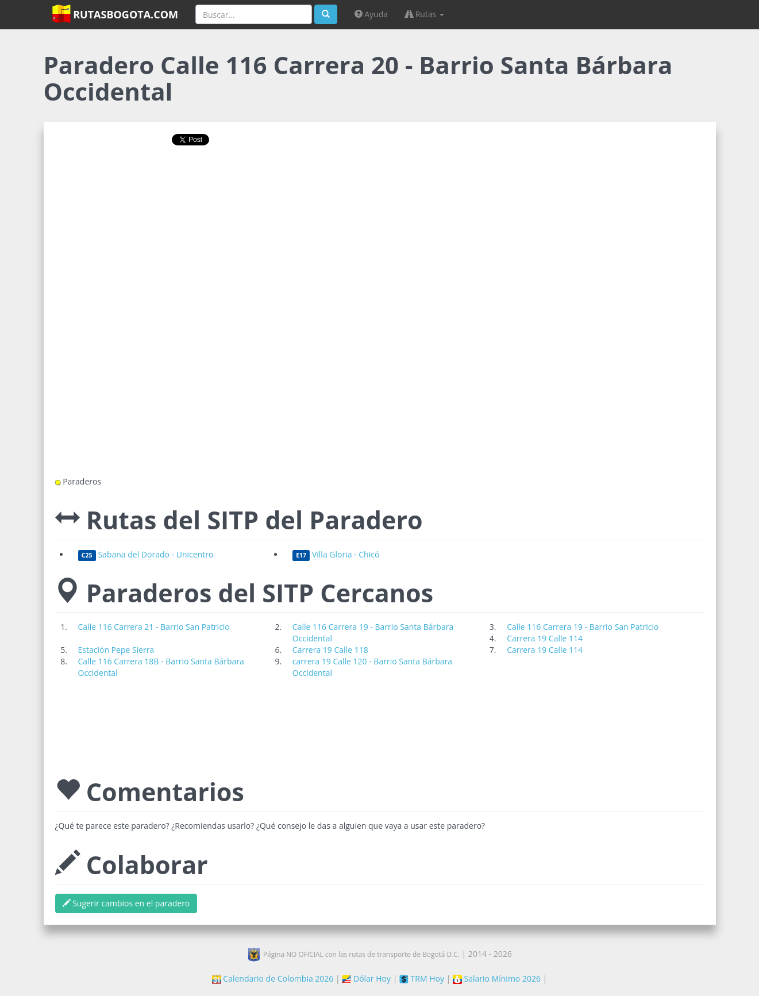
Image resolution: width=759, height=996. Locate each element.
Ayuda (371, 14)
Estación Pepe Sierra (116, 649)
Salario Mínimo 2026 (497, 978)
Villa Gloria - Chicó (336, 554)
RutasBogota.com (115, 14)
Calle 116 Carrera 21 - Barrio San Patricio (154, 626)
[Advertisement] (379, 191)
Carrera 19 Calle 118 (330, 649)
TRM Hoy (421, 978)
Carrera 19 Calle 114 (545, 638)
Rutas (424, 14)
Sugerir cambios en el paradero (126, 903)
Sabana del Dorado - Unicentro (146, 554)
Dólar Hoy (366, 978)
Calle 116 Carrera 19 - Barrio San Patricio (582, 626)
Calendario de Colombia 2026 (273, 978)
